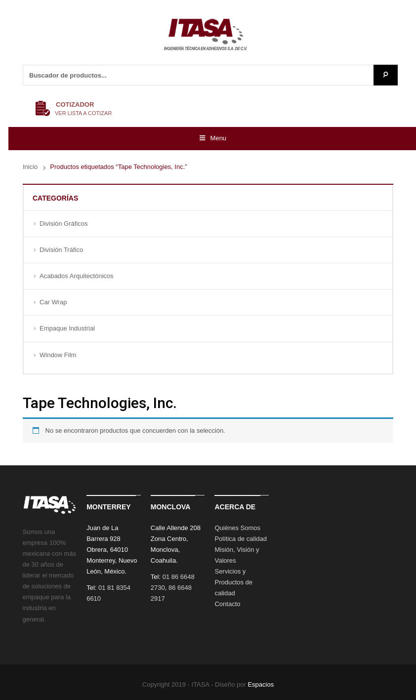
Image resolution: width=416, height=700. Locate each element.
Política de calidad (240, 538)
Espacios (261, 684)
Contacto (227, 604)
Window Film (58, 355)
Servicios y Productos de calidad (233, 582)
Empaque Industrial (67, 328)
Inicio (30, 166)
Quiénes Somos (237, 528)
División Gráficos (64, 223)
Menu (212, 138)
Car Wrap (53, 302)
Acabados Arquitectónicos (77, 276)
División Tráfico (61, 249)
